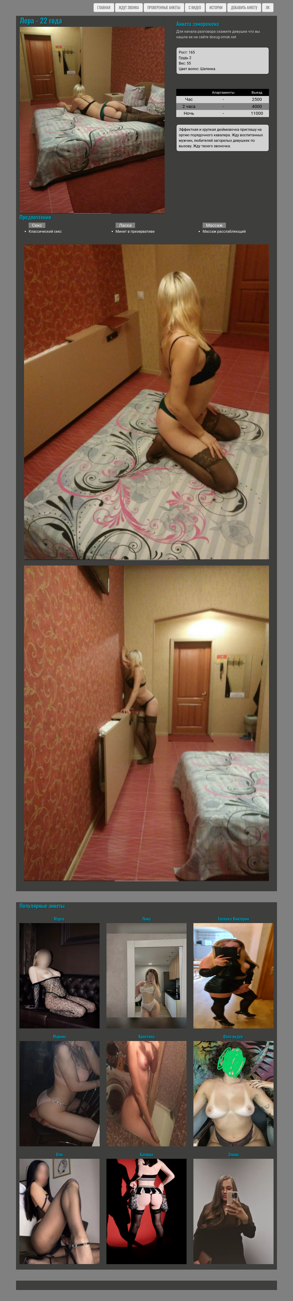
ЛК (268, 7)
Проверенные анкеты (163, 7)
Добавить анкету (244, 7)
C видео (195, 7)
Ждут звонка (129, 7)
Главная (103, 7)
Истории (215, 7)
